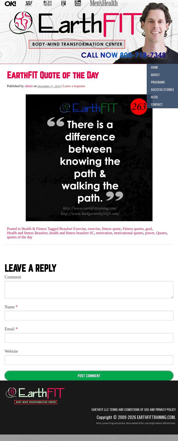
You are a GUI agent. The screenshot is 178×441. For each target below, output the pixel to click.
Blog (154, 96)
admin (29, 86)
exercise (94, 229)
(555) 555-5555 (119, 51)
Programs (158, 82)
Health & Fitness (34, 229)
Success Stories (162, 89)
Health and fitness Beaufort (27, 233)
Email (11, 329)
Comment (13, 277)
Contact (157, 104)
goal (149, 229)
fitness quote (111, 229)
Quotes (161, 233)
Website (11, 351)
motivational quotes (128, 233)
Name (11, 307)
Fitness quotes (133, 229)
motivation (104, 233)
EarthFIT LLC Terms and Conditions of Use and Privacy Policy (134, 409)
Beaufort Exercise (72, 229)
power (149, 233)
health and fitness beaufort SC (72, 233)
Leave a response (74, 86)
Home (154, 67)
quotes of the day (19, 237)
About (155, 74)
